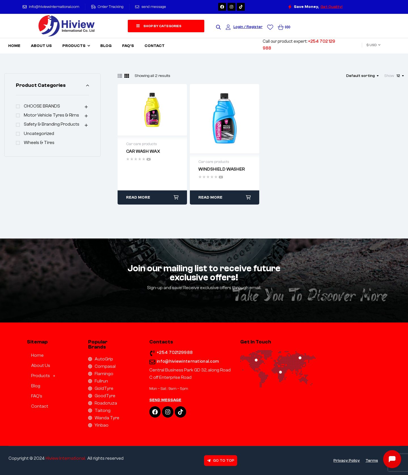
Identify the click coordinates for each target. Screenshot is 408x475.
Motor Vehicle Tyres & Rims (51, 115)
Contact (39, 406)
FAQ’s (36, 396)
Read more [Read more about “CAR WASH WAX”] (138, 197)
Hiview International (65, 458)
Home (37, 355)
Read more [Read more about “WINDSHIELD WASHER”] (210, 197)
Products (44, 376)
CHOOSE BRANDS (42, 106)
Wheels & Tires (39, 142)
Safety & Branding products (51, 124)
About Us (40, 365)
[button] (44, 376)
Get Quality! (331, 7)
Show (389, 76)
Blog (35, 385)
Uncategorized (39, 133)
